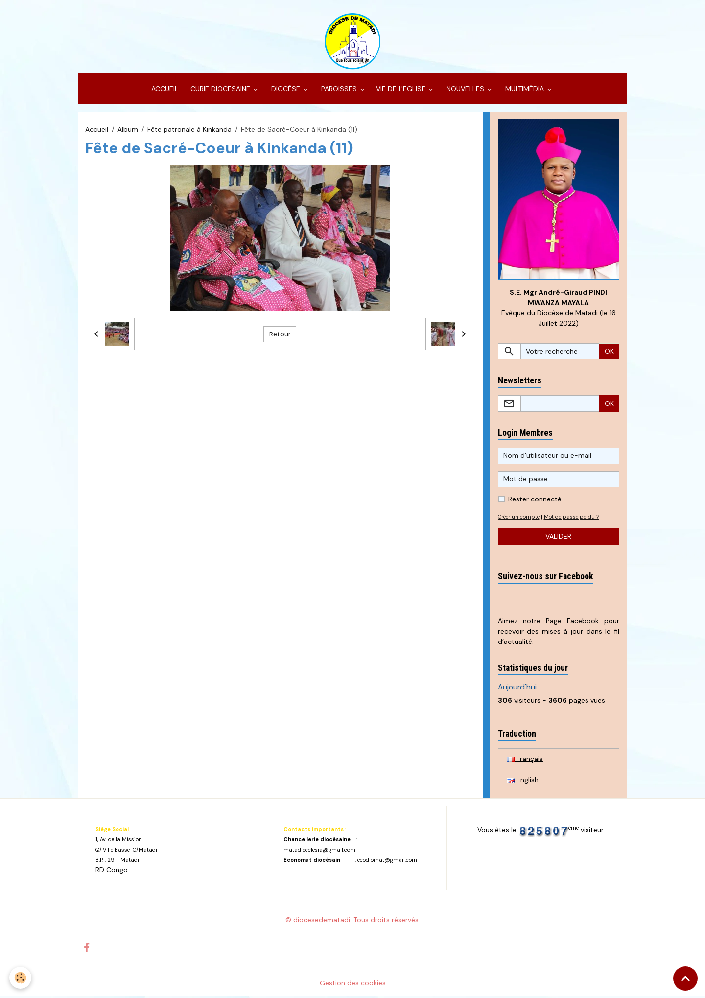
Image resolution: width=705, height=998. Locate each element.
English (523, 782)
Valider (558, 538)
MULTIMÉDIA (524, 91)
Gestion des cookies (353, 985)
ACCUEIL (163, 91)
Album (128, 131)
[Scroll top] (685, 978)
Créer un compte (520, 519)
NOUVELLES (465, 91)
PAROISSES (339, 91)
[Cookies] (21, 978)
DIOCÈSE (285, 91)
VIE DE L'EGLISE (401, 91)
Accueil (96, 131)
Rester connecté (535, 501)
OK (609, 353)
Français (525, 761)
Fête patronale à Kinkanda (189, 131)
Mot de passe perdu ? (577, 519)
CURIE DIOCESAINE (220, 91)
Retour (280, 336)
